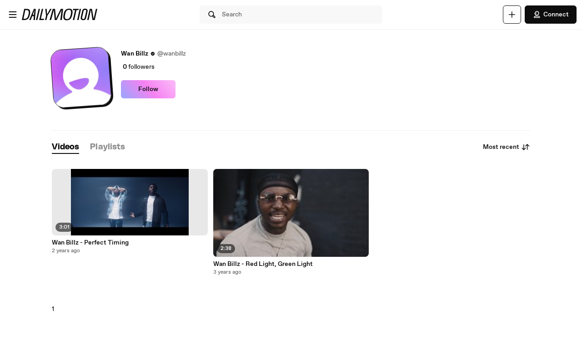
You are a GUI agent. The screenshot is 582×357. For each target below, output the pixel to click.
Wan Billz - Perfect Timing (90, 242)
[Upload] (512, 14)
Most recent (506, 147)
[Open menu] (12, 14)
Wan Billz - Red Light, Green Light (263, 264)
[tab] (65, 147)
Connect (550, 14)
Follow (148, 89)
